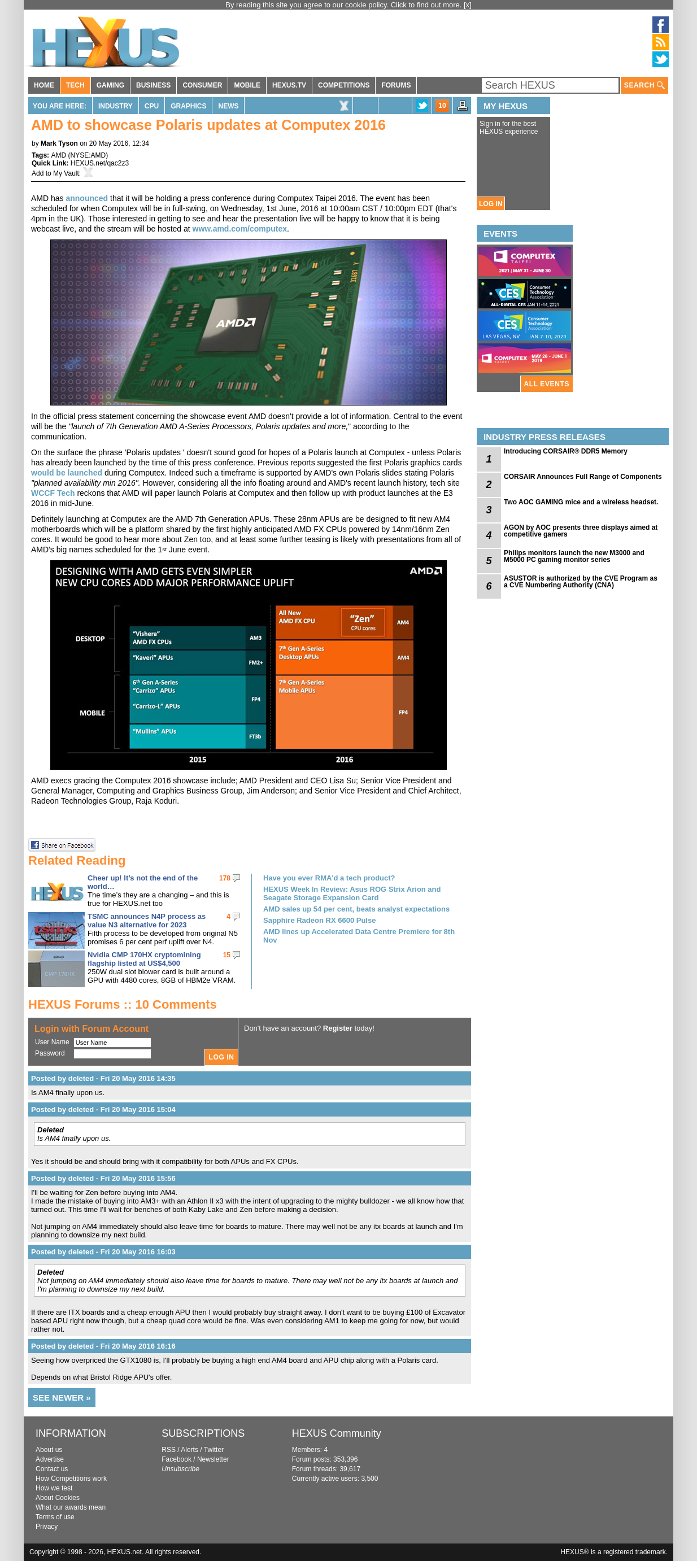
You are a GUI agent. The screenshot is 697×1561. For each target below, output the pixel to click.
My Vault (66, 173)
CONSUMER (202, 85)
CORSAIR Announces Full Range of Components (583, 476)
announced (87, 198)
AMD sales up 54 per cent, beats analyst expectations (356, 909)
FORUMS (396, 85)
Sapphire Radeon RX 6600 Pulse (319, 920)
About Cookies (58, 1498)
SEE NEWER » (62, 1397)
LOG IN (490, 204)
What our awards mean (71, 1507)
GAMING (110, 85)
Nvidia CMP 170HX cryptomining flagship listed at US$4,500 (144, 958)
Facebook (176, 1459)
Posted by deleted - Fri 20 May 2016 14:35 (103, 1078)
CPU (152, 106)
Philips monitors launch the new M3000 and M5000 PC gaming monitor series (574, 556)
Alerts (189, 1450)
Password (50, 1053)
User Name (52, 1042)
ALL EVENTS (546, 384)
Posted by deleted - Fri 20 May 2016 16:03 (103, 1252)
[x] (468, 5)
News (228, 106)
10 (442, 106)
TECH (75, 85)
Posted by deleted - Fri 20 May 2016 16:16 (103, 1346)
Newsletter (213, 1459)
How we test (54, 1488)
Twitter (214, 1450)
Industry (115, 106)
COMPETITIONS (343, 85)
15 (226, 955)
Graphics (188, 106)
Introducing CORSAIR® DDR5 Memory (566, 451)
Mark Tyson (59, 143)
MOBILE (247, 85)
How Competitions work (71, 1478)
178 (224, 878)
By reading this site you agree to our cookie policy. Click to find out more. (344, 5)
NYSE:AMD (88, 155)
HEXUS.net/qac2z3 (100, 163)
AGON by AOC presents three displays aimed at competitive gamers (580, 531)
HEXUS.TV (289, 85)
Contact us (52, 1469)
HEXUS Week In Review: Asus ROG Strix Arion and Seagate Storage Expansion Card (352, 893)
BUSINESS (153, 85)
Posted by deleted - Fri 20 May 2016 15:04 (103, 1109)
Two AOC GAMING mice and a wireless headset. (581, 502)
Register (337, 1028)
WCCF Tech (53, 493)
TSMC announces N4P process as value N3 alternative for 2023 (147, 920)
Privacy (47, 1527)
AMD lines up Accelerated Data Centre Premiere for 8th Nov (359, 935)
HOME (44, 85)
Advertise (50, 1459)
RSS (169, 1450)
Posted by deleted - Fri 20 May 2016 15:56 (103, 1178)
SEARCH (644, 85)
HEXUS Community (336, 1433)
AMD (58, 155)
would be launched (66, 472)
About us (49, 1450)
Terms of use (55, 1517)
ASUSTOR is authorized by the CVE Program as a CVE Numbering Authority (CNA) (580, 581)
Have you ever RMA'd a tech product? (329, 878)
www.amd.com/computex (240, 228)
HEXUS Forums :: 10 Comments (122, 1004)
